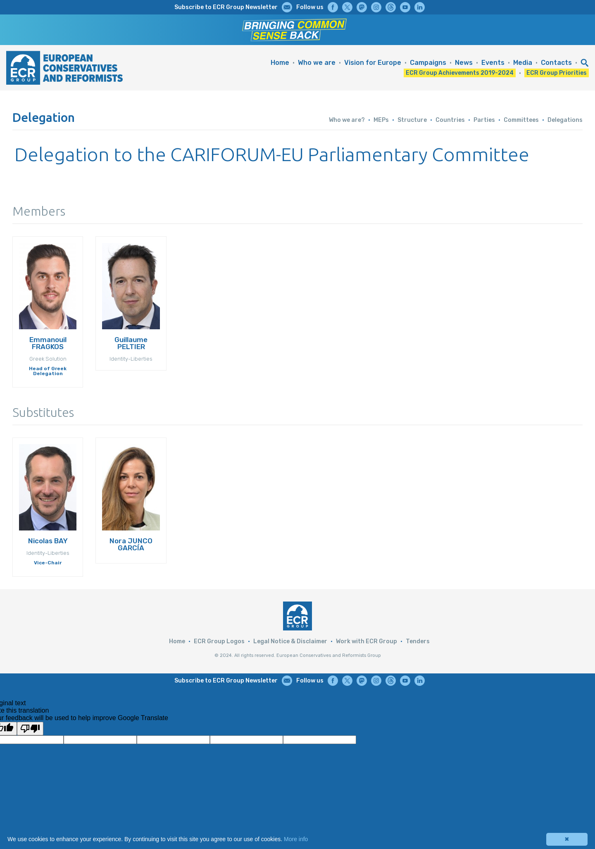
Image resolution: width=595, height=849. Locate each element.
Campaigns (428, 63)
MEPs (381, 120)
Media (522, 63)
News (464, 63)
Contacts (556, 63)
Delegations (565, 120)
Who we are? (347, 120)
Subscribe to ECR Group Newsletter (226, 7)
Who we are (317, 63)
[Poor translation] (30, 728)
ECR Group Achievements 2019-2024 (460, 72)
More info (296, 839)
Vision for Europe (372, 63)
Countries (450, 120)
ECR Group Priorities (556, 72)
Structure (412, 120)
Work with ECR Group (366, 641)
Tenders (418, 641)
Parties (484, 120)
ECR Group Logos (219, 641)
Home (280, 63)
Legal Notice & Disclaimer (290, 641)
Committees (521, 120)
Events (493, 63)
